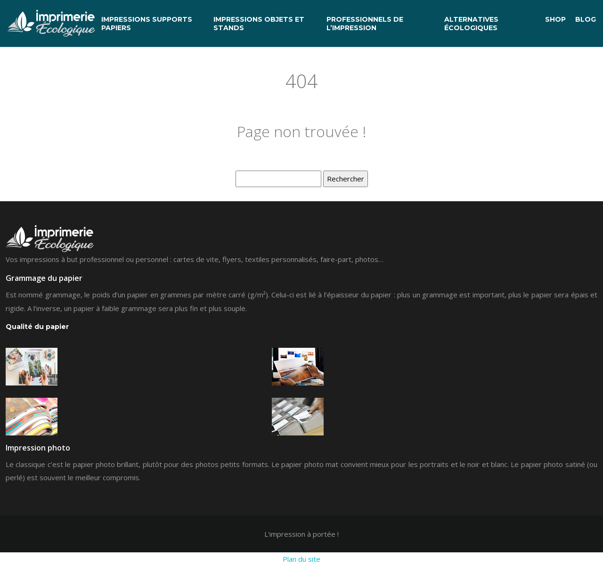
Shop (555, 19)
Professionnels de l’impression (364, 23)
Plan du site (301, 559)
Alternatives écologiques (471, 23)
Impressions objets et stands (258, 23)
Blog (585, 19)
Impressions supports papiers (146, 23)
